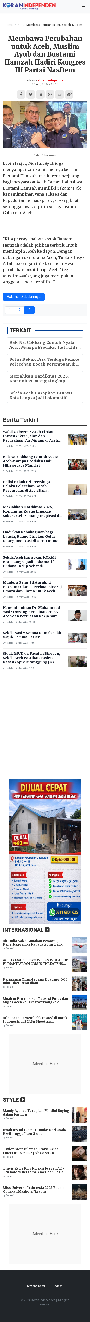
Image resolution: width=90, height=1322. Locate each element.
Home (9, 24)
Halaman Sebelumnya (24, 297)
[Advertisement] (45, 728)
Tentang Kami (36, 1286)
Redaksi (58, 1286)
